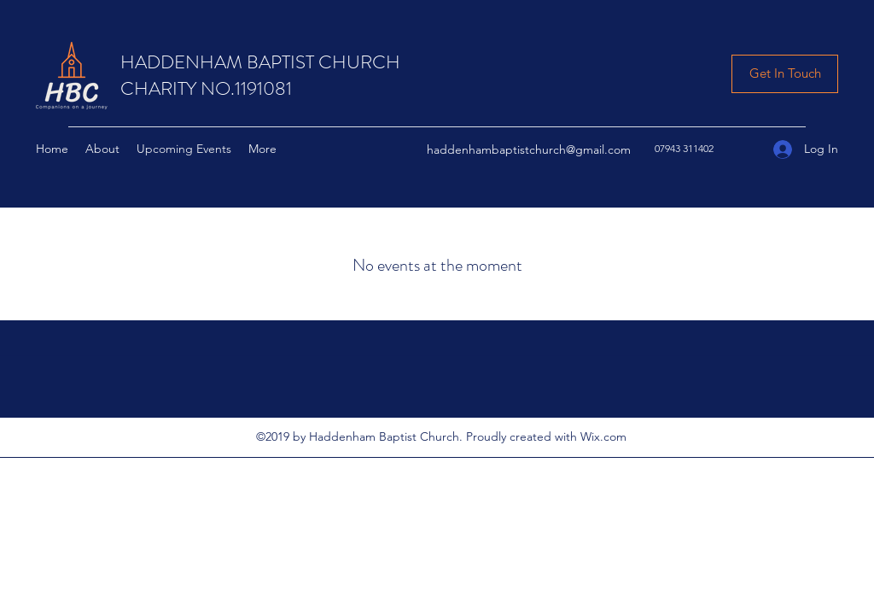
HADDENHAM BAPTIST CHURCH (260, 62)
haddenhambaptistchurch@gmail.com (529, 149)
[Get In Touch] (784, 74)
